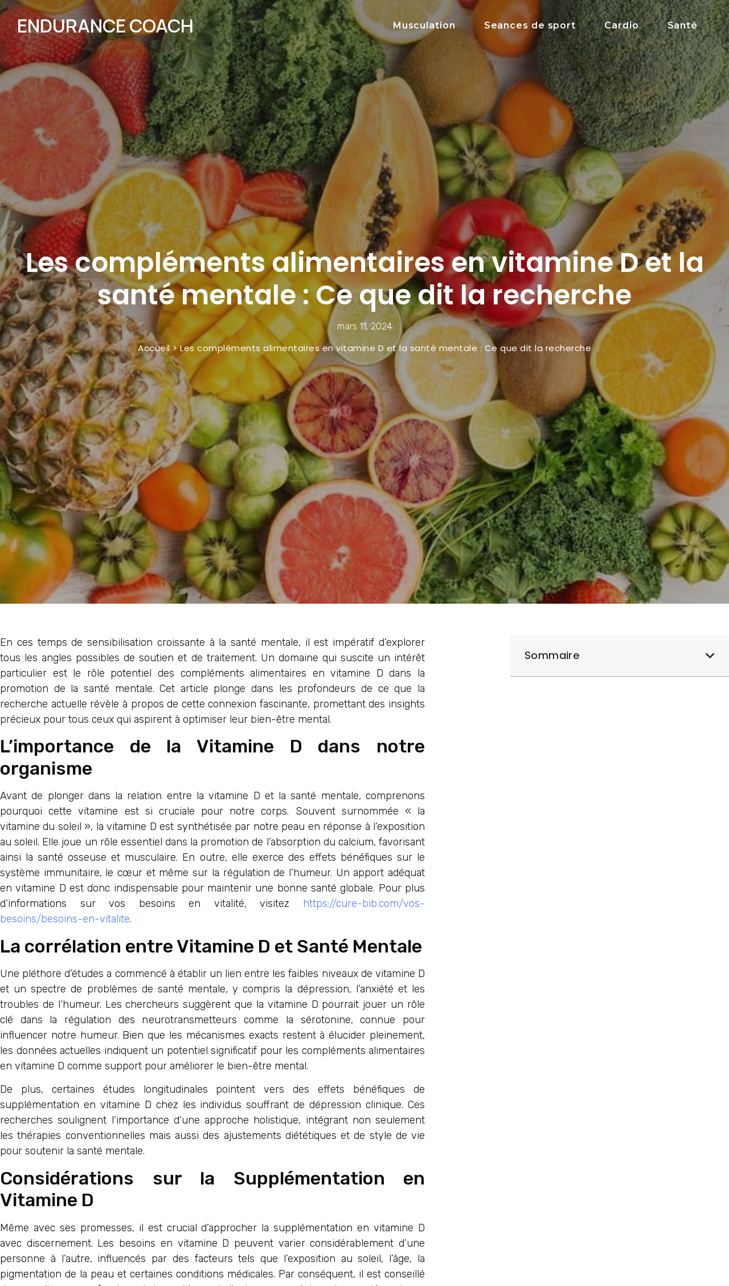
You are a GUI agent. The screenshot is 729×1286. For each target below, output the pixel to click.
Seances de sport (530, 25)
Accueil (154, 348)
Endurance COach (105, 25)
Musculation (424, 25)
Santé (682, 25)
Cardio (621, 25)
